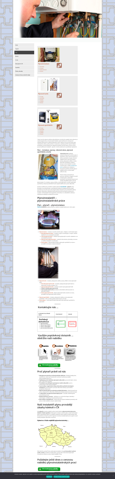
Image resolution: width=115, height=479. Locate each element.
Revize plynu (44, 237)
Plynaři (39, 202)
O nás (16, 55)
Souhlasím (49, 476)
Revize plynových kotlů (47, 287)
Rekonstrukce (43, 65)
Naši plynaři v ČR (19, 59)
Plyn (16, 48)
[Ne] (113, 475)
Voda (16, 40)
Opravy (41, 63)
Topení (17, 44)
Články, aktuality (19, 66)
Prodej (41, 92)
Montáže (42, 62)
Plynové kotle (43, 89)
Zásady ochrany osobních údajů (22, 70)
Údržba (41, 96)
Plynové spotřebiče (45, 121)
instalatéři (63, 182)
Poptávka (17, 63)
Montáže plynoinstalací (47, 228)
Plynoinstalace (43, 59)
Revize (16, 52)
